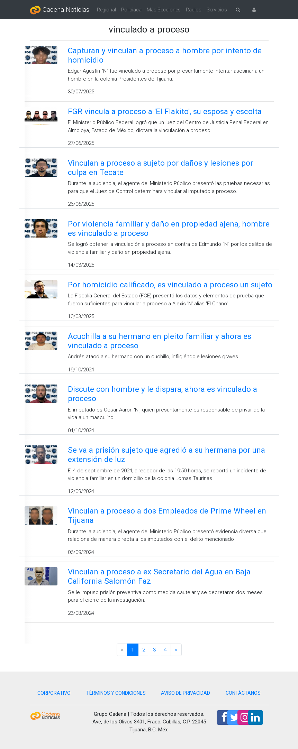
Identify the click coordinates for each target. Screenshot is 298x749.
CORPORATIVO (54, 693)
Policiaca (131, 9)
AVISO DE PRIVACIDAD (185, 693)
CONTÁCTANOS (243, 693)
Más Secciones (164, 9)
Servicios (217, 9)
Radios (193, 9)
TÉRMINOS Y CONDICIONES (116, 693)
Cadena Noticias (59, 10)
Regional (106, 9)
